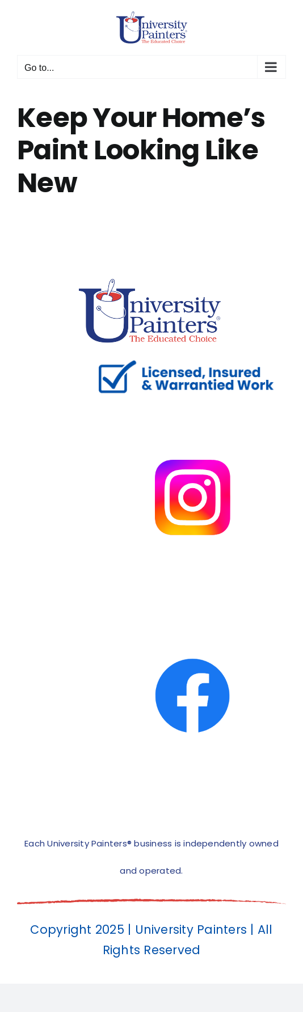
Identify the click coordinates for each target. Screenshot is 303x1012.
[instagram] (192, 407)
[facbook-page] (192, 606)
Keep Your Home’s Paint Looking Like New (141, 150)
